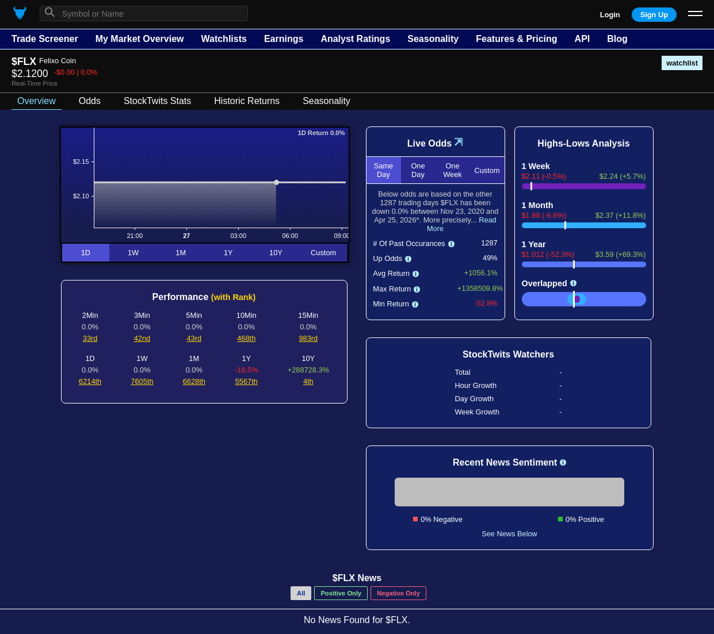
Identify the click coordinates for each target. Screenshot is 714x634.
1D (85, 252)
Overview (36, 101)
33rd (90, 338)
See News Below (509, 533)
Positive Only (340, 593)
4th (308, 381)
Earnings (283, 39)
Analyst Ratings (355, 39)
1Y (228, 252)
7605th (142, 381)
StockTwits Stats (157, 101)
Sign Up (654, 14)
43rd (193, 338)
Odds (90, 101)
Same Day (383, 170)
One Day (418, 170)
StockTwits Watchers (508, 354)
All (301, 593)
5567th (246, 381)
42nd (142, 338)
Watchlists (223, 39)
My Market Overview (140, 39)
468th (246, 338)
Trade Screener (45, 39)
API (582, 39)
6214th (90, 381)
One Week (452, 170)
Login (610, 14)
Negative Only (398, 593)
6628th (194, 381)
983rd (308, 338)
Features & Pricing (516, 39)
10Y (275, 252)
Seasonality (433, 39)
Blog (617, 39)
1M (180, 252)
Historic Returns (247, 101)
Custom (323, 252)
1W (133, 252)
